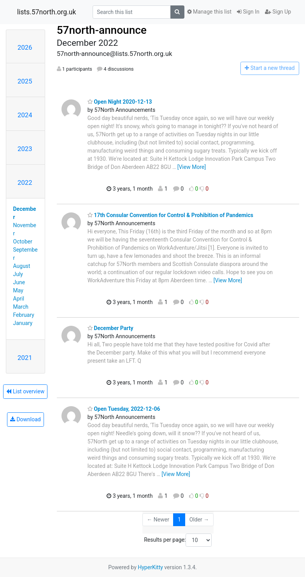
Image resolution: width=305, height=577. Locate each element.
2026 (25, 47)
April (19, 298)
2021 (25, 357)
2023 (25, 149)
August (21, 266)
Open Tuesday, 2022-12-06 (124, 409)
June (19, 282)
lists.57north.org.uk (46, 12)
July (18, 274)
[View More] (191, 167)
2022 (25, 182)
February (23, 315)
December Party (110, 328)
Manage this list (209, 12)
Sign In (248, 12)
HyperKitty (150, 567)
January (23, 323)
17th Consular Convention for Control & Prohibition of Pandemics (170, 215)
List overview (25, 391)
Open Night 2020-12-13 (120, 102)
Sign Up (278, 12)
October (22, 241)
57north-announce (102, 30)
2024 (25, 115)
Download (25, 419)
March (21, 307)
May (18, 290)
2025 (25, 81)
